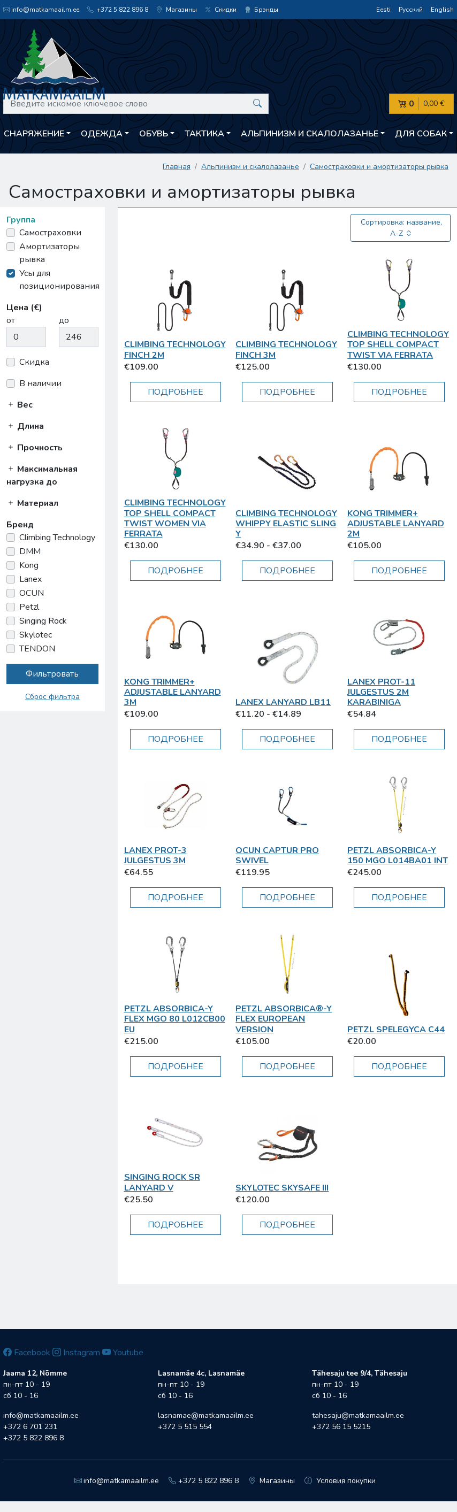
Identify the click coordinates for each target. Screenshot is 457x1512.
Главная (177, 167)
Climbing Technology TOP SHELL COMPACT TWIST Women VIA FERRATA (175, 518)
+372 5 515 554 (185, 1427)
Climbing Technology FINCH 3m (286, 349)
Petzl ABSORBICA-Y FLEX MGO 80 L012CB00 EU (174, 1019)
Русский (411, 9)
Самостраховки (50, 233)
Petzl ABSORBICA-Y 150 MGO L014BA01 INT (397, 855)
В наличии (40, 383)
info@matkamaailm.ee (41, 9)
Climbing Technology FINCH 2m (175, 349)
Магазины (176, 9)
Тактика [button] (204, 134)
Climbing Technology (57, 537)
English (442, 9)
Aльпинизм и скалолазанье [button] (309, 134)
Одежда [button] (102, 134)
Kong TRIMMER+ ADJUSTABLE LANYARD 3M (172, 692)
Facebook (26, 1353)
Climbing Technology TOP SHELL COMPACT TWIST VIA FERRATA (398, 344)
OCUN (31, 593)
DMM (30, 551)
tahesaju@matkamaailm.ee (358, 1415)
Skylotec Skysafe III (282, 1188)
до (64, 320)
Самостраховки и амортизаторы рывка (379, 167)
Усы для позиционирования (59, 279)
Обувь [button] (153, 134)
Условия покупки (340, 1481)
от (10, 320)
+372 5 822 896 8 (117, 9)
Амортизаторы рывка (49, 253)
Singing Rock (43, 621)
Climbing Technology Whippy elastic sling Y (286, 524)
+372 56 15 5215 (341, 1427)
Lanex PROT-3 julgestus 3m (155, 855)
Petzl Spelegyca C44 (396, 1029)
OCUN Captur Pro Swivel (277, 855)
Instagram (76, 1353)
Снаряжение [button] (34, 134)
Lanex (30, 579)
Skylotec (35, 635)
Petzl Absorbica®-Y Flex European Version (283, 1019)
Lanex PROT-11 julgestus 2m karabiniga (381, 692)
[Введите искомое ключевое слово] (136, 104)
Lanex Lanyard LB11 (283, 702)
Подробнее (175, 392)
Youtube (122, 1353)
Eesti (383, 9)
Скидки (221, 9)
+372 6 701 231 (30, 1427)
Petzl (29, 607)
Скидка (34, 362)
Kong (29, 565)
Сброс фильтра (52, 697)
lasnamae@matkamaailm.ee (206, 1415)
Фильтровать (52, 674)
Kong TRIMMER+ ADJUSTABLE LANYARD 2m (395, 524)
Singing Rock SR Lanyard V (162, 1182)
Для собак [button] (421, 134)
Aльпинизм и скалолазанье (250, 167)
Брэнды (261, 9)
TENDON (37, 649)
